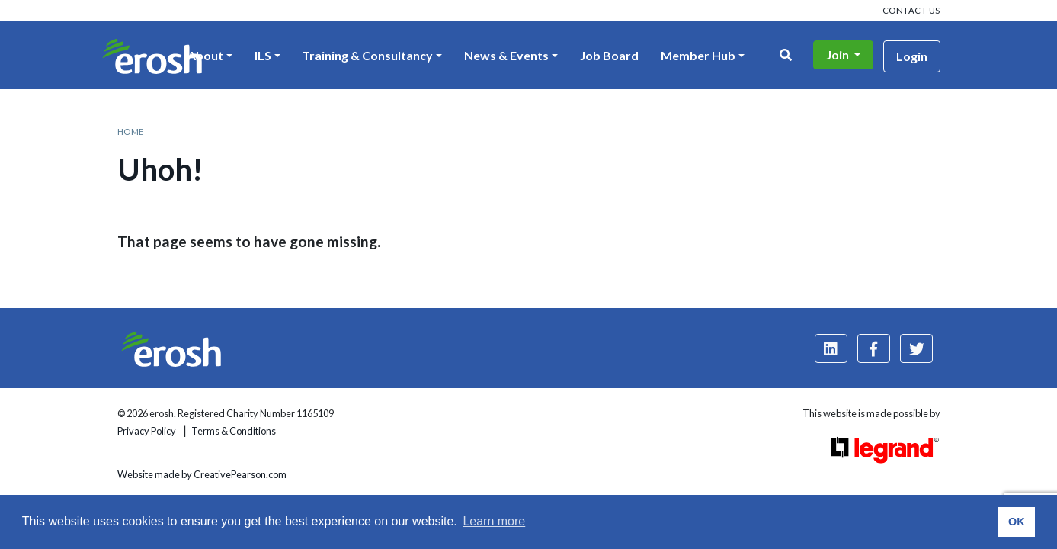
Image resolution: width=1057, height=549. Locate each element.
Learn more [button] (494, 521)
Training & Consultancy (367, 55)
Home (130, 131)
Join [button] (838, 54)
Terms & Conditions (233, 431)
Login (911, 56)
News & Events (506, 55)
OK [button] (1016, 521)
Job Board (609, 55)
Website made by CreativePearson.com (202, 474)
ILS (263, 55)
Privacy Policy (146, 431)
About (205, 55)
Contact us (911, 10)
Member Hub (698, 55)
